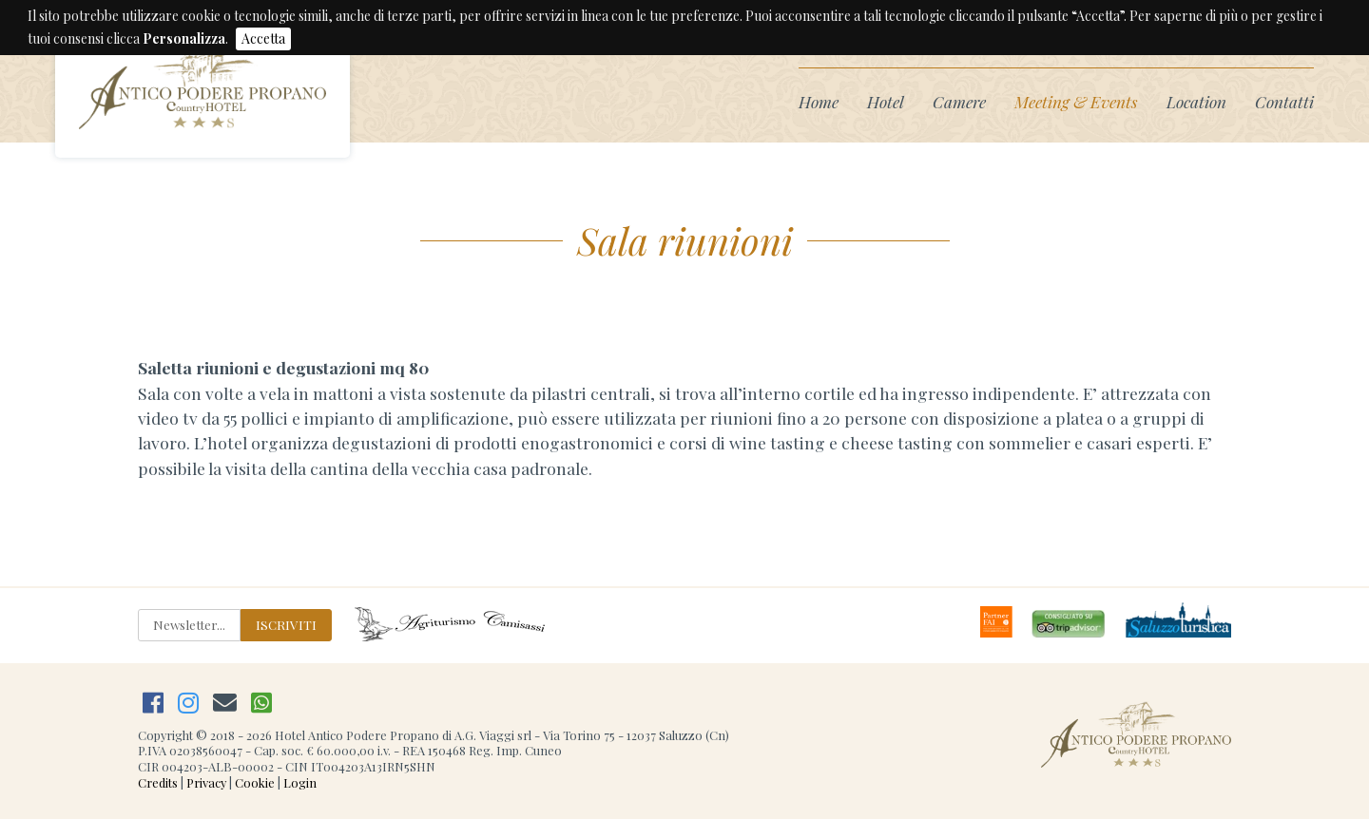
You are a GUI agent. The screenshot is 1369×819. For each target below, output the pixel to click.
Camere (959, 101)
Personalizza (184, 38)
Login (300, 782)
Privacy (206, 782)
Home (819, 101)
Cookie (255, 782)
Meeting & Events (1076, 101)
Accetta (263, 38)
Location (1196, 101)
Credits (158, 782)
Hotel (885, 101)
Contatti (1284, 101)
